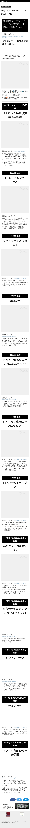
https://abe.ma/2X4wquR (9, 778)
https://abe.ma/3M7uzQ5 (9, 399)
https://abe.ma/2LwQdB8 (9, 681)
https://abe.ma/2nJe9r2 (20, 459)
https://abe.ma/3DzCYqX (9, 336)
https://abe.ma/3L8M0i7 (20, 151)
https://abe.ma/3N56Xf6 (20, 727)
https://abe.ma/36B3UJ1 (21, 278)
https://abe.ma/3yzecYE (20, 520)
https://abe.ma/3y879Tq (20, 583)
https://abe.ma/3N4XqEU (9, 636)
